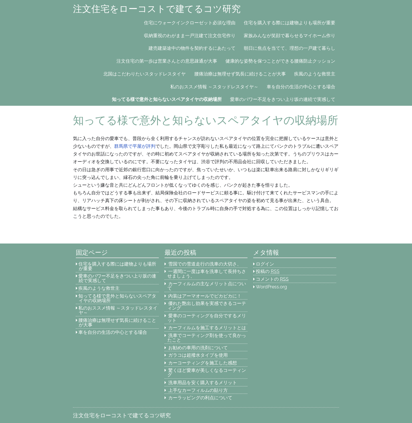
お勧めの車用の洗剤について (198, 347)
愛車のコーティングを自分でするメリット (206, 318)
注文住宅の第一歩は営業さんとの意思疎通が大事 (166, 61)
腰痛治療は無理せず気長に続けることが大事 (240, 74)
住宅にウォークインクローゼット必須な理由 (189, 22)
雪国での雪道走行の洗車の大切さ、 (204, 264)
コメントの (272, 279)
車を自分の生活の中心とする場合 (301, 86)
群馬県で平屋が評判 (134, 146)
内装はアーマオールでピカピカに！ (204, 296)
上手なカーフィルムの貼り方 (198, 390)
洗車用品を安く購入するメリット (202, 382)
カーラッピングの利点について (200, 397)
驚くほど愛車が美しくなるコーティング (206, 373)
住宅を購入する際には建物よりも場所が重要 (289, 22)
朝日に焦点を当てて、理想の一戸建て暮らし (289, 48)
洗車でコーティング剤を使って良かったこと (206, 338)
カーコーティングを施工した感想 (202, 363)
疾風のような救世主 (314, 74)
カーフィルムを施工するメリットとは (207, 327)
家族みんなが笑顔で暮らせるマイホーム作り (289, 35)
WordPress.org (271, 287)
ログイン (265, 264)
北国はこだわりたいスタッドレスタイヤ (144, 74)
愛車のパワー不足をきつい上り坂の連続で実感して (282, 99)
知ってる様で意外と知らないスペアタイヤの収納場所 (167, 99)
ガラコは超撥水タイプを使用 (198, 355)
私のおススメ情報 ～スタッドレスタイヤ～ (214, 86)
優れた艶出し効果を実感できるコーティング (206, 306)
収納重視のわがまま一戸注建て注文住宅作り (189, 35)
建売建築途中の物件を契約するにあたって (191, 48)
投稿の (268, 271)
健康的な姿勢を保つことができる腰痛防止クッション (280, 61)
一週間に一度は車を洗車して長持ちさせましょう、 (206, 274)
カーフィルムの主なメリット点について (206, 286)
